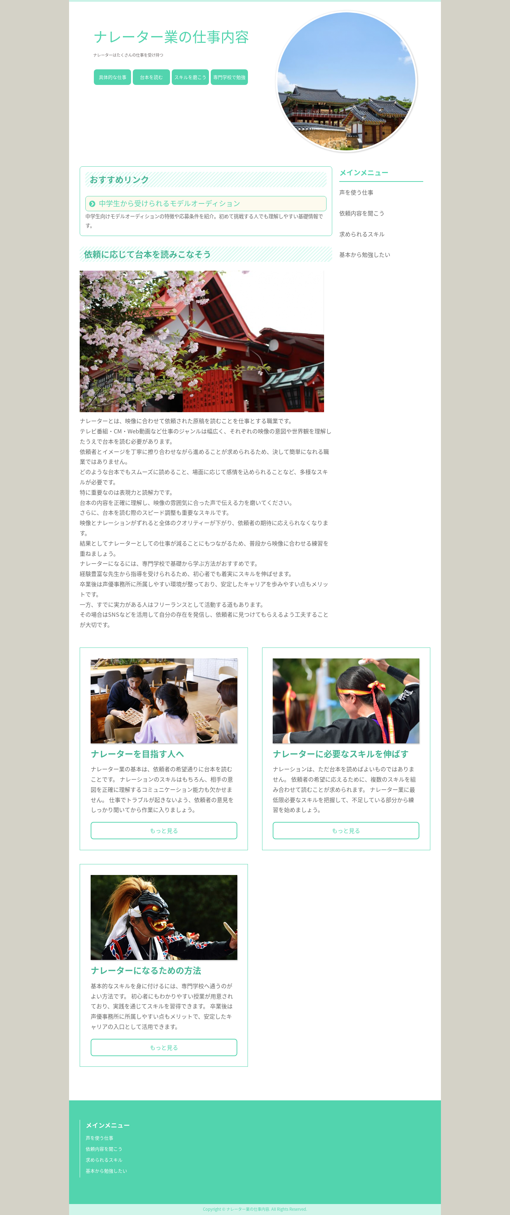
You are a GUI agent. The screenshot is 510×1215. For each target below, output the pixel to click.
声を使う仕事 (356, 192)
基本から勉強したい (364, 254)
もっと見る (164, 830)
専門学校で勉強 (229, 77)
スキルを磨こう (190, 77)
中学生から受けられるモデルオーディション (169, 203)
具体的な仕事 (112, 77)
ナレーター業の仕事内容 (171, 36)
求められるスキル (362, 234)
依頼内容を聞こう (362, 213)
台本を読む (151, 77)
